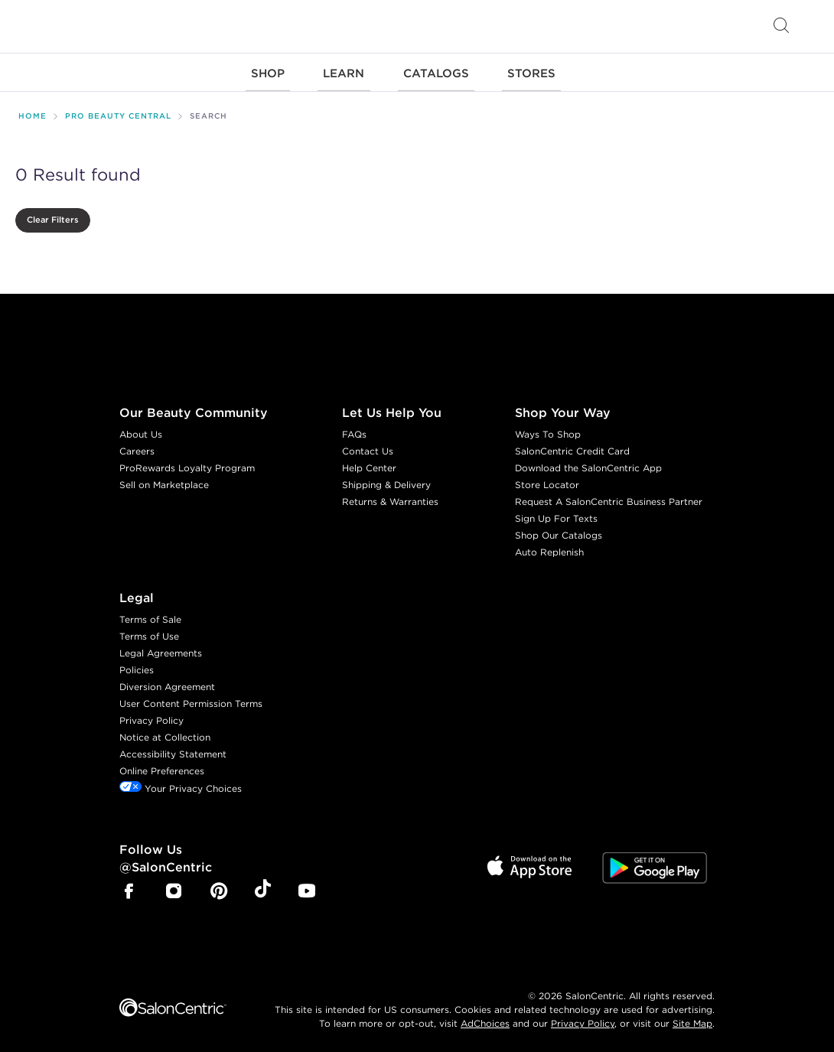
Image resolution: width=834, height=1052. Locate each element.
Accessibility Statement (172, 749)
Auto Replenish (549, 547)
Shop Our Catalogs (558, 530)
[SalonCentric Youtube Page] (307, 888)
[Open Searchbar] (781, 26)
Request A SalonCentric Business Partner (608, 497)
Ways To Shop (548, 429)
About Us (140, 429)
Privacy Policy (151, 715)
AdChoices (485, 1018)
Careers (137, 446)
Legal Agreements (160, 648)
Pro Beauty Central (118, 112)
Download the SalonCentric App (588, 463)
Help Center (369, 463)
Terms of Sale (150, 614)
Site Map (692, 1018)
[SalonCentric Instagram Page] (174, 888)
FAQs (354, 429)
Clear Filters (53, 215)
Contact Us (367, 446)
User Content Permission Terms (190, 699)
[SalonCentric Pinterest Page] (219, 888)
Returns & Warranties (390, 497)
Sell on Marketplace (164, 480)
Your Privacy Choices (180, 784)
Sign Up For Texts (556, 513)
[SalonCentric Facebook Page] (128, 888)
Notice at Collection (164, 732)
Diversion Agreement (167, 682)
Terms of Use (149, 631)
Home (32, 112)
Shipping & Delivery (386, 480)
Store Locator (547, 480)
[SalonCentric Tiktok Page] (263, 887)
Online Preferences (161, 766)
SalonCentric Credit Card (572, 446)
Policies (136, 665)
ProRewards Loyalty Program (187, 463)
